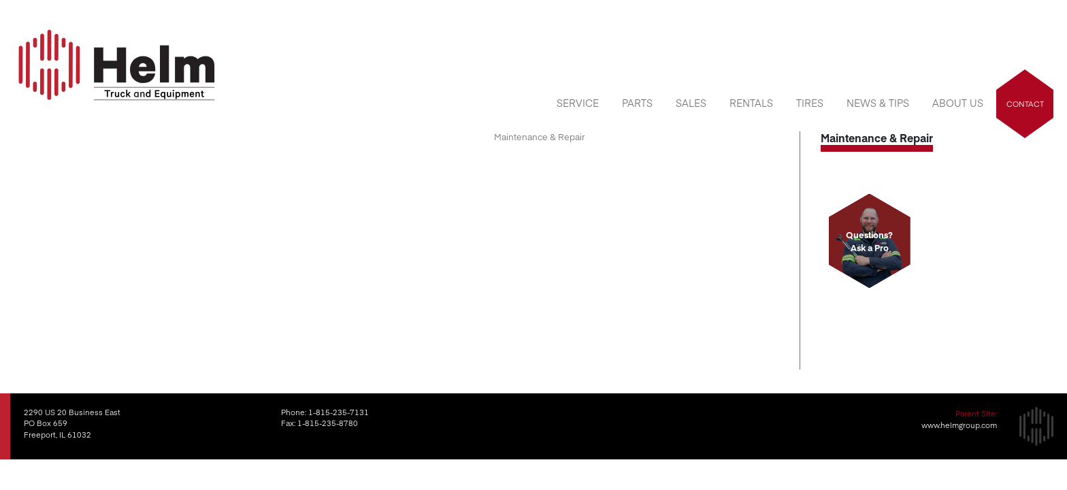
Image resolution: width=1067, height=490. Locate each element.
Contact (1025, 104)
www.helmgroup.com (959, 425)
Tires (809, 103)
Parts (637, 103)
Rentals (751, 103)
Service (578, 103)
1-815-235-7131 (338, 412)
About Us (957, 103)
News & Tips (878, 103)
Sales (691, 103)
